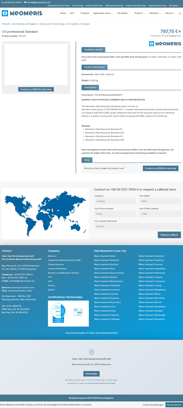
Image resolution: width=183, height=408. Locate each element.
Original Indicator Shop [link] (136, 5)
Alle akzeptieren (174, 405)
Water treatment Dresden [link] (106, 294)
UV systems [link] (73, 24)
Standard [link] (85, 24)
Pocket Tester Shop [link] (94, 5)
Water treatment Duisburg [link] (106, 298)
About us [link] (52, 256)
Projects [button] (139, 13)
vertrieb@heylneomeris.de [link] (22, 281)
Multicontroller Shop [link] (114, 5)
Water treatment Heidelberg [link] (152, 268)
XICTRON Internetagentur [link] (100, 398)
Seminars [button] (155, 13)
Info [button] (73, 13)
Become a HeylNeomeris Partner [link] (63, 273)
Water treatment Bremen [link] (105, 277)
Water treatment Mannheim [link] (152, 298)
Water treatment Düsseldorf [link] (107, 302)
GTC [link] (50, 277)
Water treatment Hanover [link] (151, 264)
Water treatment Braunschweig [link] (109, 273)
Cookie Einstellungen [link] (153, 405)
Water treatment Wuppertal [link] (152, 319)
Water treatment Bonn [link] (104, 268)
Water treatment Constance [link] (152, 281)
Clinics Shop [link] (77, 5)
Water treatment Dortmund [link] (107, 290)
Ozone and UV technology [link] (52, 24)
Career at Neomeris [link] (57, 268)
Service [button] (170, 13)
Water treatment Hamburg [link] (151, 260)
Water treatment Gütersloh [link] (151, 256)
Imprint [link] (51, 290)
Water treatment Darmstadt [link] (107, 285)
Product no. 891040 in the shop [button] (36, 89)
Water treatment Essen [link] (105, 311)
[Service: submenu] (174, 13)
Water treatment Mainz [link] (150, 294)
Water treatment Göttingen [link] (107, 319)
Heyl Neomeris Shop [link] (157, 5)
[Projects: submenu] (144, 13)
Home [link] (63, 13)
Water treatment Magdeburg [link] (152, 290)
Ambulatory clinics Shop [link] (58, 5)
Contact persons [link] (56, 264)
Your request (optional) (137, 223)
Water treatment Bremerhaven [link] (108, 281)
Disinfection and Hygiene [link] (25, 24)
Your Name (160, 198)
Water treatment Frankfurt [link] (106, 315)
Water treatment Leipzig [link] (150, 285)
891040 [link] (22, 36)
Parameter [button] (123, 13)
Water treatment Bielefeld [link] (106, 260)
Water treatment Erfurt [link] (104, 306)
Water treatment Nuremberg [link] (152, 306)
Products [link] (85, 13)
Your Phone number (115, 211)
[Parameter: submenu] (129, 13)
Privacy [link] (51, 285)
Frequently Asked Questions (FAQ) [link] (64, 260)
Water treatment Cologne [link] (151, 277)
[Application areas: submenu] (112, 13)
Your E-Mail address (160, 211)
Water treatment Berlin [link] (105, 256)
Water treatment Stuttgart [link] (151, 311)
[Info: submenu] (75, 13)
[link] (175, 5)
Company (115, 198)
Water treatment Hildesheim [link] (152, 273)
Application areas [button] (103, 13)
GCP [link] (50, 281)
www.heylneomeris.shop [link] (20, 290)
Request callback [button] (169, 235)
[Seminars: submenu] (160, 13)
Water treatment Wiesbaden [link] (152, 315)
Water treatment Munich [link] (150, 302)
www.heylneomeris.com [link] (22, 287)
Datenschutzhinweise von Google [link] (101, 383)
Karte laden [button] (91, 374)
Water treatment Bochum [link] (106, 264)
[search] (179, 13)
